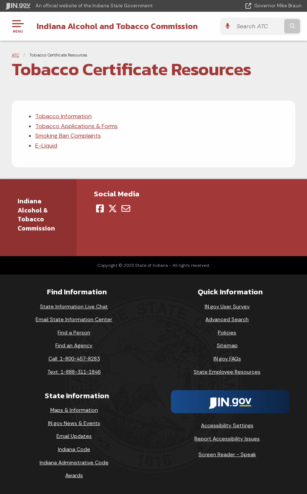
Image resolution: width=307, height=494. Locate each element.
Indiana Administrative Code (74, 462)
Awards (74, 475)
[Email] (125, 208)
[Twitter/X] (112, 208)
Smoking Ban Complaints (68, 135)
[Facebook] (100, 208)
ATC (15, 55)
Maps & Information (74, 410)
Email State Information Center (74, 319)
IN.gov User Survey (227, 306)
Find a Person (74, 332)
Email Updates (74, 436)
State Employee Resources (227, 371)
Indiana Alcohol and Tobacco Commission (117, 26)
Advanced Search (227, 319)
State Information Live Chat (74, 306)
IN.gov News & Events (74, 423)
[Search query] (258, 26)
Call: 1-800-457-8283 (74, 358)
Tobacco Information (63, 116)
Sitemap (227, 345)
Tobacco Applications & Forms (76, 126)
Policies (227, 332)
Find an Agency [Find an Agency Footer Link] (73, 345)
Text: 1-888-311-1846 (73, 371)
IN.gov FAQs (227, 358)
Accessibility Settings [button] (227, 425)
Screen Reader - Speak (227, 454)
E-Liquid (46, 145)
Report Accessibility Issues (227, 438)
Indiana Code (74, 449)
